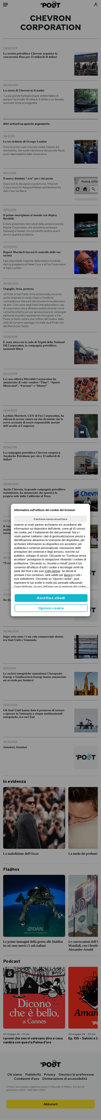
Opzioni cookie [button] (51, 608)
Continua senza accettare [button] (50, 519)
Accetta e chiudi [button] (51, 598)
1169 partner (52, 571)
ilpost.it (68, 575)
